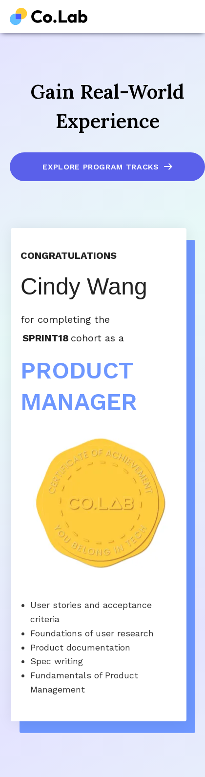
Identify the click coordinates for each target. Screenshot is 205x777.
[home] (49, 16)
